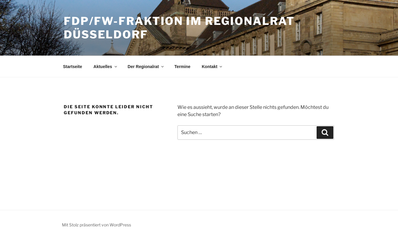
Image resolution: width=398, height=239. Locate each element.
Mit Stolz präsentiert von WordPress (96, 224)
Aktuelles (105, 66)
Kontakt (212, 66)
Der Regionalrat (146, 66)
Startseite (72, 66)
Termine (182, 66)
